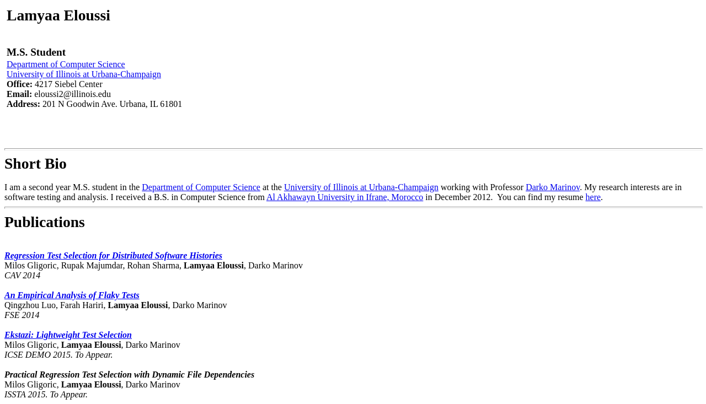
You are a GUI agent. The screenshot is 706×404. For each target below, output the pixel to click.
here (593, 197)
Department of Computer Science (66, 64)
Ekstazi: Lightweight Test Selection (68, 335)
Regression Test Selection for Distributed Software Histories (113, 255)
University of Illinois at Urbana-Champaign (84, 74)
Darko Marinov (553, 187)
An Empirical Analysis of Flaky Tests (72, 295)
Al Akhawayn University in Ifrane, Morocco (344, 197)
